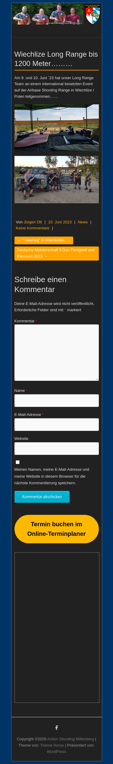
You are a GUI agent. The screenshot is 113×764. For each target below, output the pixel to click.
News (83, 222)
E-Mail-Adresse (29, 414)
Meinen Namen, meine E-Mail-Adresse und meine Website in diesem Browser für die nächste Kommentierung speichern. (51, 476)
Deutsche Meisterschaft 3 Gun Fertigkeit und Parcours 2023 (56, 253)
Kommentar (25, 321)
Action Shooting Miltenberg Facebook (56, 728)
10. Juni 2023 (60, 222)
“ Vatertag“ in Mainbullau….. (44, 240)
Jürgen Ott (33, 222)
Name (20, 390)
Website (21, 438)
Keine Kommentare (32, 228)
